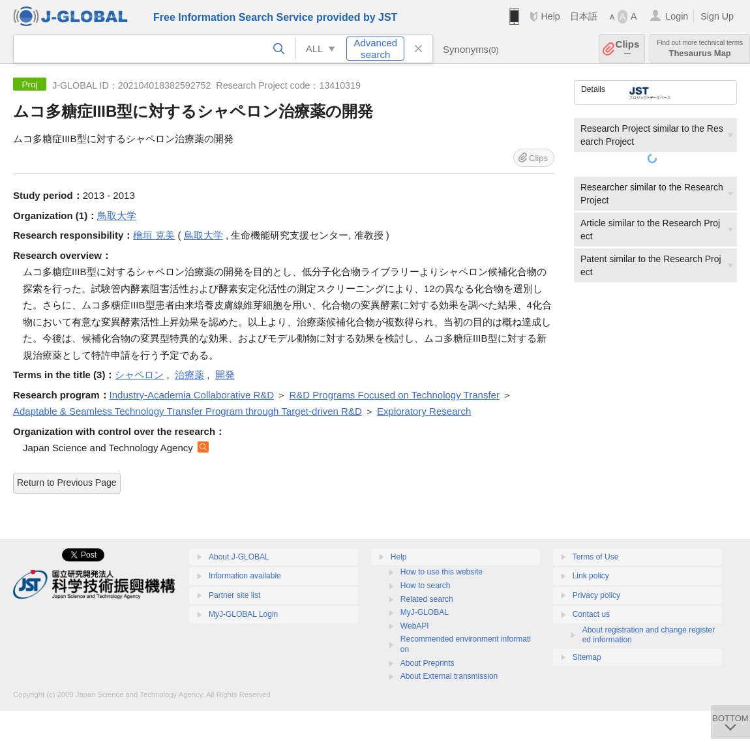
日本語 (583, 16)
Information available (245, 575)
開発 (225, 374)
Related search (426, 599)
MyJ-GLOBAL (424, 612)
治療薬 (189, 374)
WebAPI (414, 626)
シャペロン (139, 374)
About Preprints (427, 663)
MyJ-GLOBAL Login (243, 614)
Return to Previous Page (67, 482)
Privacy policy (596, 595)
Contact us (591, 614)
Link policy (591, 575)
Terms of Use (596, 556)
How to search (425, 585)
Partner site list (234, 595)
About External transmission (449, 676)
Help (550, 16)
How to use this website (441, 571)
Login (676, 16)
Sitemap (587, 657)
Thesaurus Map (700, 48)
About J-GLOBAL (239, 556)
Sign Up (717, 16)
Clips (628, 48)
